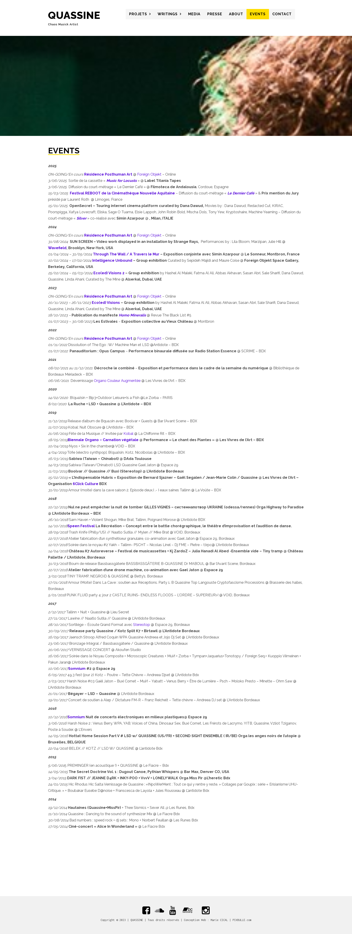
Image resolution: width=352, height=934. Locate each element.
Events (258, 14)
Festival (87, 526)
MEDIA (194, 14)
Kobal (128, 433)
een (75, 526)
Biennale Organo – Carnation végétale (103, 440)
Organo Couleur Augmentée (117, 381)
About (236, 14)
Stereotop (141, 625)
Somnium (77, 668)
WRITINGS (168, 14)
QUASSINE (74, 15)
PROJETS (138, 14)
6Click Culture (85, 484)
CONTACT (282, 14)
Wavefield (57, 248)
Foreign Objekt (149, 174)
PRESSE (214, 14)
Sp (70, 526)
